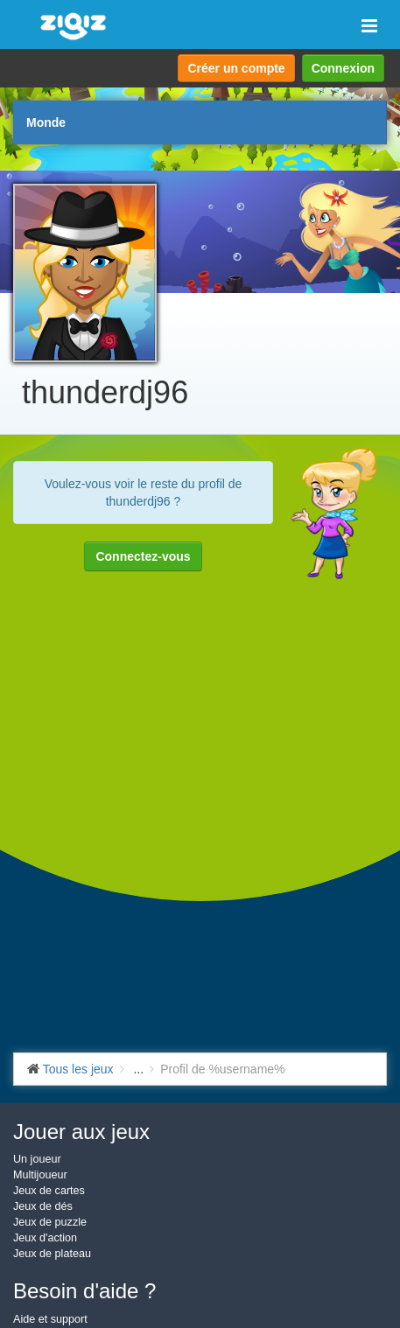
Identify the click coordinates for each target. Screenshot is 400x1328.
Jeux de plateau (52, 1254)
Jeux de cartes (49, 1191)
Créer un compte (235, 68)
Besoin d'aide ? (84, 1291)
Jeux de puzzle (50, 1222)
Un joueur (37, 1159)
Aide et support (50, 1319)
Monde (46, 122)
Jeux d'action (45, 1238)
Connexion (343, 68)
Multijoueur (40, 1175)
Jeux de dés (43, 1206)
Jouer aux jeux (81, 1131)
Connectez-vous (142, 556)
